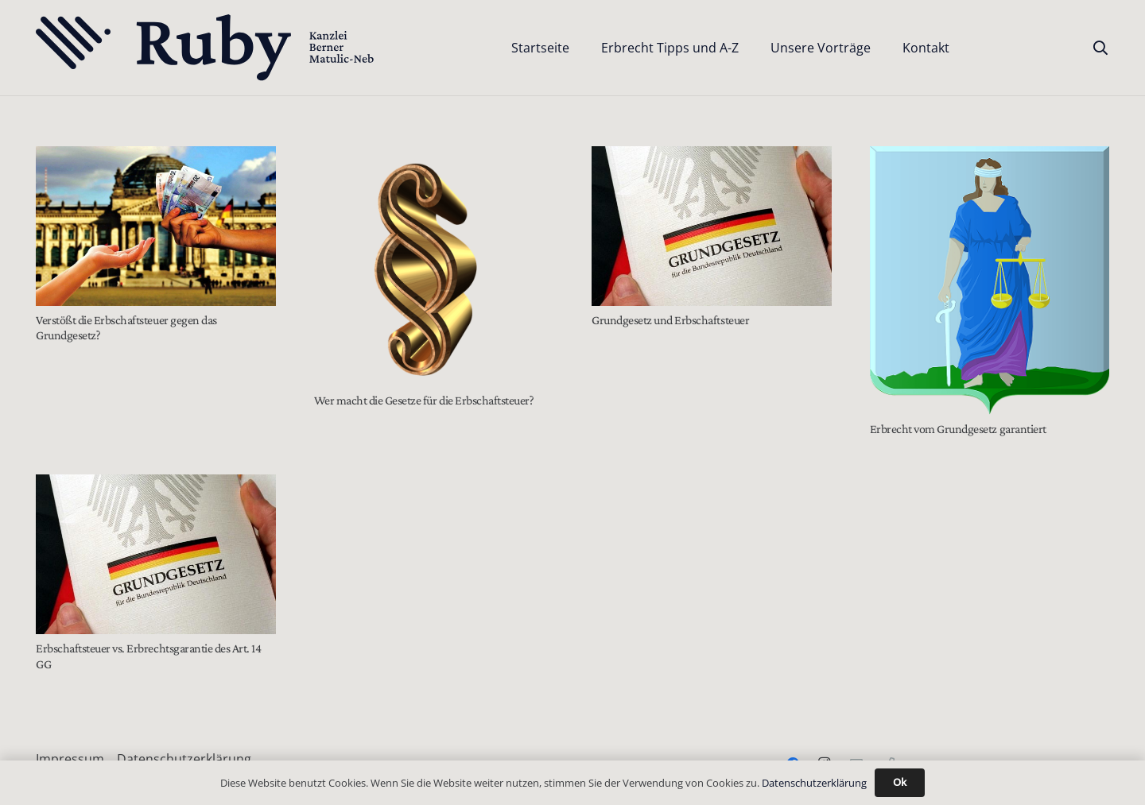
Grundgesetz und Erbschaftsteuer (670, 320)
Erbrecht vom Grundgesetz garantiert (958, 428)
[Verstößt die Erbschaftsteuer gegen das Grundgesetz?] (156, 226)
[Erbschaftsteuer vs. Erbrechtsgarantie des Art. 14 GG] (156, 554)
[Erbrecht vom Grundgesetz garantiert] (990, 280)
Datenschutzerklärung (184, 759)
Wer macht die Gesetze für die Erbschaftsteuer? (424, 400)
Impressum (70, 759)
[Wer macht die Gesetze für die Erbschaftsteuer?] (434, 266)
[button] (1100, 48)
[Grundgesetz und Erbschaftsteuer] (712, 226)
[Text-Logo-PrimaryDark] (205, 48)
